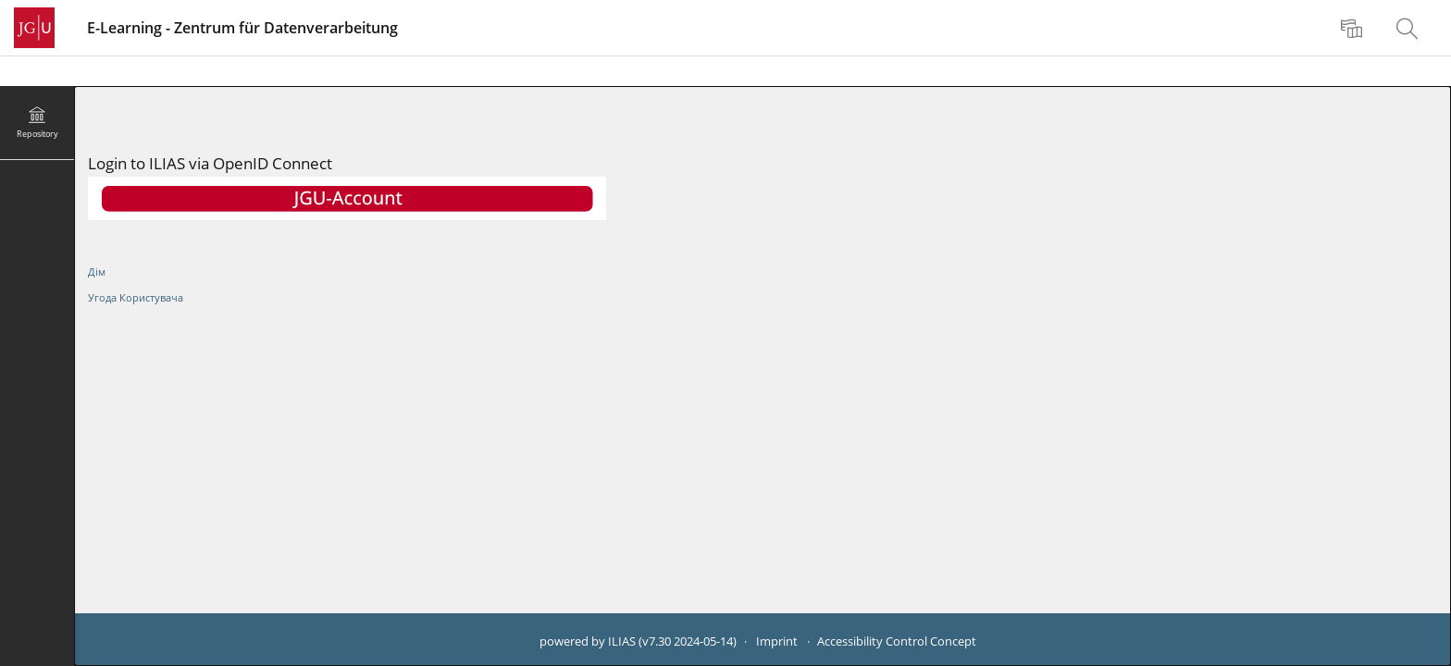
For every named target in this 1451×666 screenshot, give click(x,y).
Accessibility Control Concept (896, 641)
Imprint (777, 641)
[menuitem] (1354, 28)
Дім (96, 271)
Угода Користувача (135, 297)
